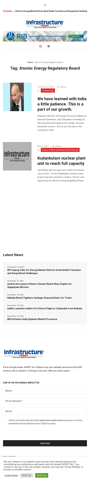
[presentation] (25, 434)
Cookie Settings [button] (11, 475)
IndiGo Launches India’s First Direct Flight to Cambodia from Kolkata (44, 308)
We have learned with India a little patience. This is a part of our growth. (61, 104)
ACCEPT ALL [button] (41, 475)
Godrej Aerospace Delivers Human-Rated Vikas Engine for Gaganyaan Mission (39, 286)
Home (30, 62)
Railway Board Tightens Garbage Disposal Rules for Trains (39, 297)
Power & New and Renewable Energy (60, 150)
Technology (48, 90)
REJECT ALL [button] (26, 475)
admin (63, 87)
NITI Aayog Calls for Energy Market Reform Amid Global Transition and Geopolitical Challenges (44, 272)
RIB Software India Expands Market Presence (32, 319)
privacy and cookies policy (51, 420)
